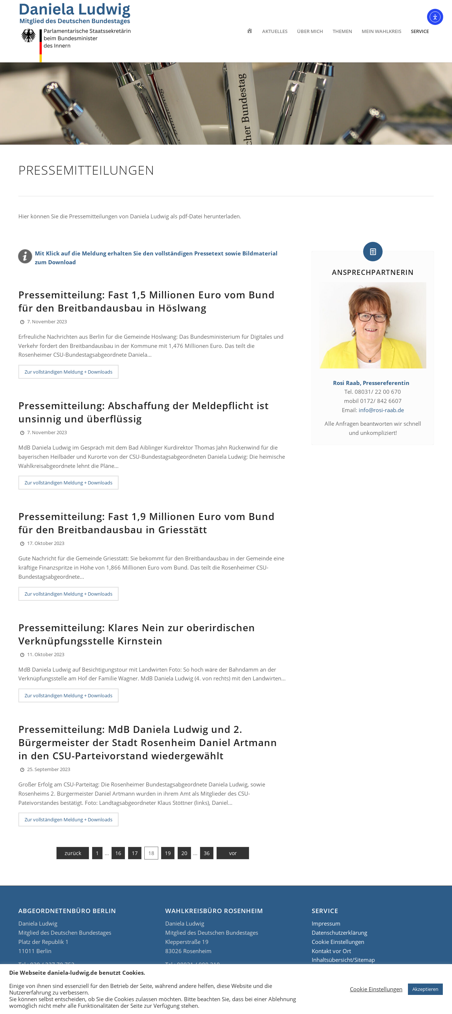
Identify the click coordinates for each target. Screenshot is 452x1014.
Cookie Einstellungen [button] (376, 989)
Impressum (326, 923)
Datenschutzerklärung (339, 932)
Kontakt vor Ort (331, 951)
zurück (73, 853)
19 (168, 853)
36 (207, 853)
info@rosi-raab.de (381, 410)
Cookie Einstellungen (338, 941)
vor (233, 853)
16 (118, 853)
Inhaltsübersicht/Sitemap (343, 959)
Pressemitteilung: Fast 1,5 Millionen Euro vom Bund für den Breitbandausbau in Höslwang (146, 301)
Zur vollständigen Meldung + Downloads (68, 371)
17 (135, 853)
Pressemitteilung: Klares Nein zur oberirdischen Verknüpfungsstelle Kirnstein (136, 634)
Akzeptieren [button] (425, 989)
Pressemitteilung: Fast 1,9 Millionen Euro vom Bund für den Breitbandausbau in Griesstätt (146, 523)
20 (184, 853)
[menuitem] (249, 31)
